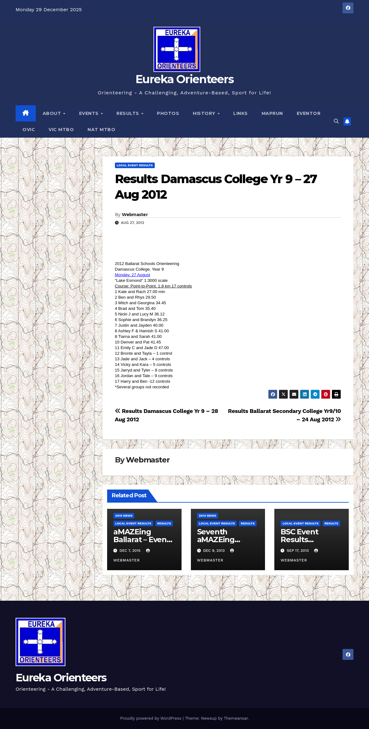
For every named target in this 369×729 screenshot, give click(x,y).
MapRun (272, 113)
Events (89, 113)
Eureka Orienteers (184, 79)
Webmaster (135, 214)
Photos (168, 113)
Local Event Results (135, 165)
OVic (28, 129)
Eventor (309, 113)
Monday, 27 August (132, 274)
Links (240, 113)
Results (128, 113)
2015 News (124, 515)
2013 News (207, 515)
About (53, 113)
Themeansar (236, 718)
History (205, 113)
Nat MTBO (101, 129)
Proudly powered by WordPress (151, 718)
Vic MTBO (61, 129)
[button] (336, 121)
